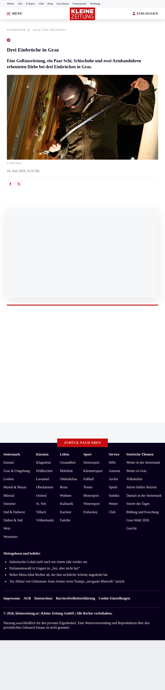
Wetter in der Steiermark (143, 462)
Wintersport (91, 503)
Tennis (87, 487)
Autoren (114, 471)
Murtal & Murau (14, 487)
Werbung (95, 3)
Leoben (8, 479)
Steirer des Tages (138, 503)
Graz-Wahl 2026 (137, 520)
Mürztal (8, 495)
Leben (64, 454)
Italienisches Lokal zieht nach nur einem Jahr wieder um (48, 562)
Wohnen (65, 495)
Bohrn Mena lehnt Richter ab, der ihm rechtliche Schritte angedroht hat (58, 575)
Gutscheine (63, 3)
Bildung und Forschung (142, 512)
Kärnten (42, 454)
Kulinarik (66, 503)
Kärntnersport (92, 471)
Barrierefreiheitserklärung (75, 598)
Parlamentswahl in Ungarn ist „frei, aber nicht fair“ (44, 568)
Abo (20, 3)
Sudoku (114, 495)
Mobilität (66, 471)
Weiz (6, 528)
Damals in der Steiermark (144, 495)
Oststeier (9, 503)
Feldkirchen (44, 471)
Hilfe (112, 462)
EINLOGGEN (145, 13)
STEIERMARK (18, 29)
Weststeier (10, 537)
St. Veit (41, 503)
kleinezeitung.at (27, 613)
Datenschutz (43, 598)
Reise (64, 487)
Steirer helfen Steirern (141, 487)
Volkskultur (134, 479)
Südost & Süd (13, 520)
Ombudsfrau (68, 479)
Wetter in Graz (136, 471)
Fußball (88, 479)
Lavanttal (42, 479)
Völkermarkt (45, 520)
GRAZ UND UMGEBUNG (49, 29)
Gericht (131, 528)
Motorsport (91, 495)
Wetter (10, 3)
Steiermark (11, 454)
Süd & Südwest (14, 512)
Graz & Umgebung (16, 471)
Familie (65, 520)
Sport (87, 454)
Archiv (113, 479)
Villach (41, 512)
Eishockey (90, 512)
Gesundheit (68, 462)
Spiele (113, 487)
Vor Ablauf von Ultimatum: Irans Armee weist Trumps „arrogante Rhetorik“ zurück (67, 581)
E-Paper (30, 3)
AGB (27, 598)
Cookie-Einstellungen (114, 598)
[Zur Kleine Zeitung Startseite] (82, 14)
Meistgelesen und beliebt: (22, 553)
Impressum (11, 598)
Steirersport (91, 462)
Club (41, 3)
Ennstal (8, 462)
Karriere (65, 512)
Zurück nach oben (82, 442)
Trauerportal (79, 3)
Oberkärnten (44, 487)
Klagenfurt (43, 462)
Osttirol (41, 495)
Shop (50, 3)
